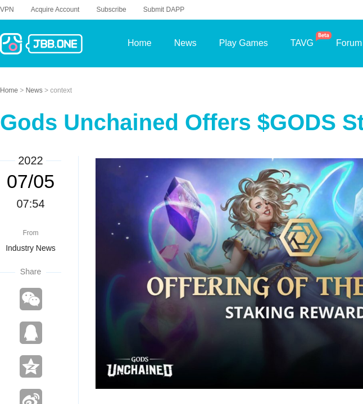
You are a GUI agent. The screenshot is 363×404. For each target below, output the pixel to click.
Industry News (31, 248)
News (35, 90)
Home (10, 90)
